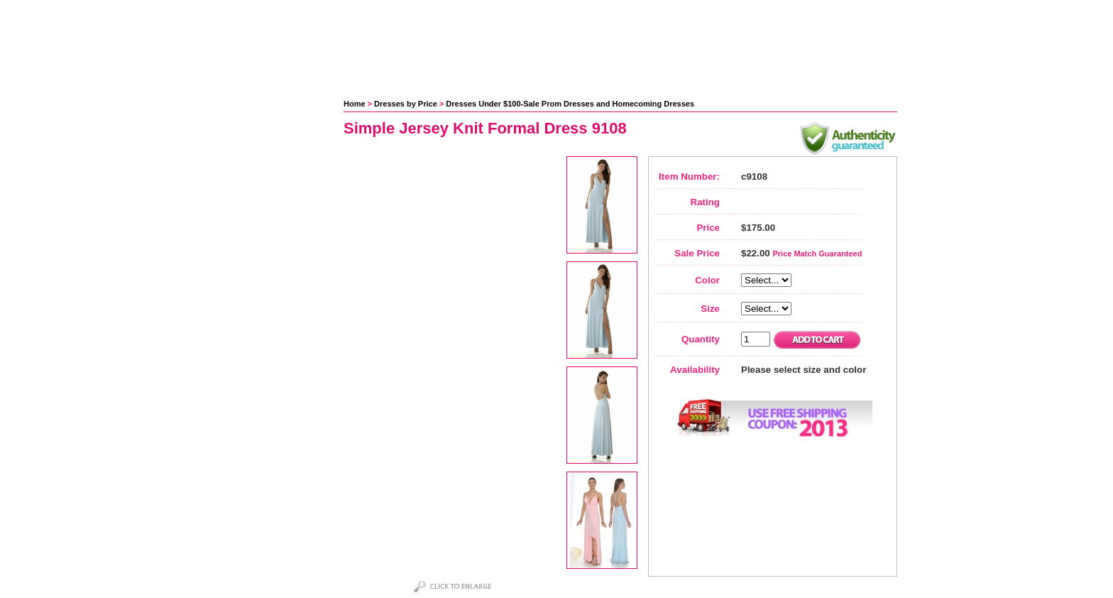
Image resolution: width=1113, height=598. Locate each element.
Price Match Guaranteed (817, 253)
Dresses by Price (405, 103)
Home (355, 103)
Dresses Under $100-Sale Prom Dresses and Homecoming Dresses (570, 103)
